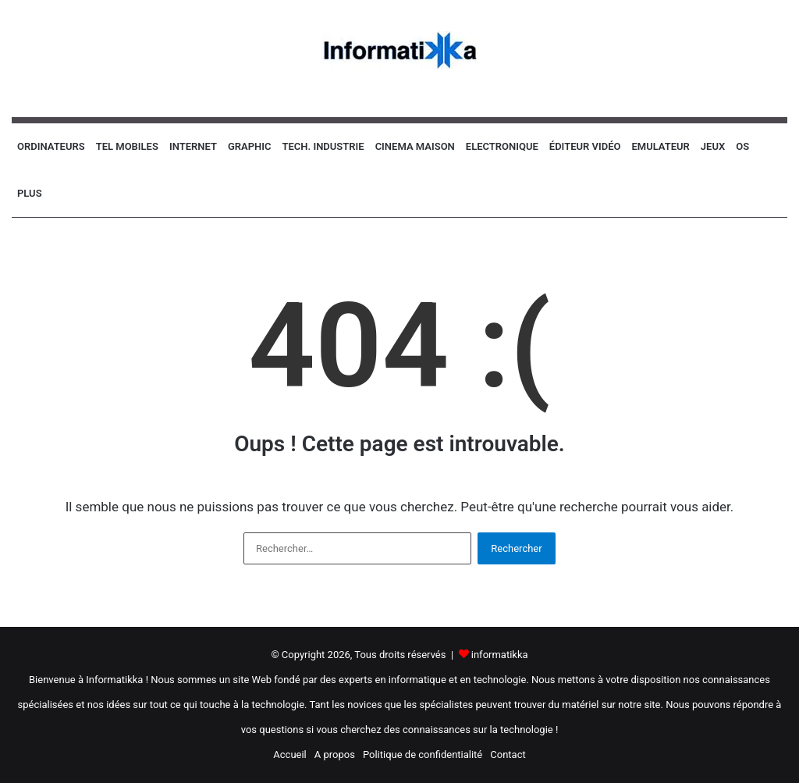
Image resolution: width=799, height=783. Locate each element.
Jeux (713, 146)
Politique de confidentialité (422, 754)
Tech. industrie (323, 146)
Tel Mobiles (127, 146)
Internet (193, 146)
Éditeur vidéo (585, 146)
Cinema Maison (415, 146)
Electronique (502, 146)
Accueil (289, 754)
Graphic (250, 146)
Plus (29, 193)
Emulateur (660, 146)
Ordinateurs (51, 146)
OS (742, 146)
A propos (334, 754)
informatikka (499, 654)
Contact (507, 754)
